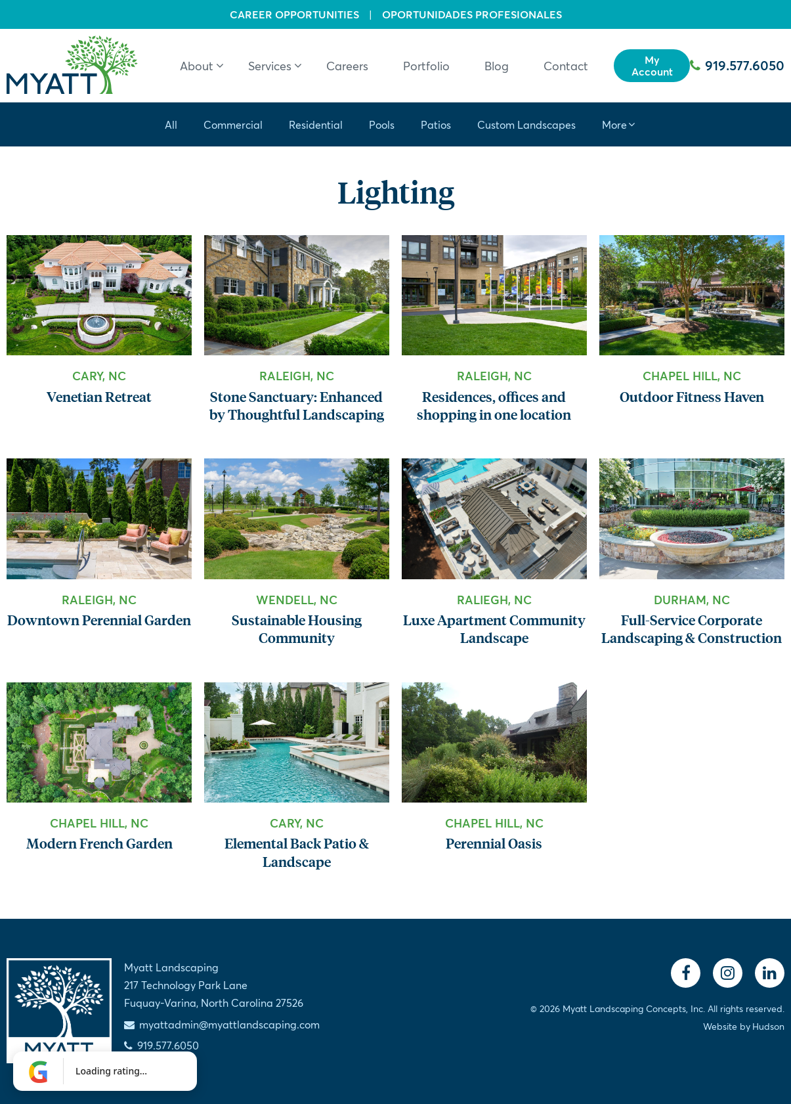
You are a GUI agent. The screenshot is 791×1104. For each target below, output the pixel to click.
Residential (316, 124)
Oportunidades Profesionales (472, 14)
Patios (436, 124)
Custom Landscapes (526, 124)
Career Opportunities (294, 14)
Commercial (233, 124)
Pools (382, 124)
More (614, 124)
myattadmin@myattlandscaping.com (229, 1024)
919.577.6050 (737, 65)
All (171, 124)
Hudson (768, 1026)
